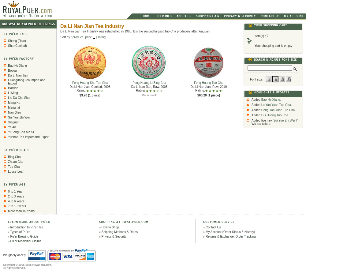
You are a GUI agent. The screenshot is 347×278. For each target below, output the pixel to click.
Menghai (14, 107)
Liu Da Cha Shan (19, 98)
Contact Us (213, 227)
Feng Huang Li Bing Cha (149, 81)
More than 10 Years (21, 211)
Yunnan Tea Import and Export (28, 137)
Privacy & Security (114, 236)
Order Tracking (245, 236)
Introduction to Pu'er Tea (26, 227)
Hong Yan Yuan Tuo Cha (278, 110)
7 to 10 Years (17, 206)
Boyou (12, 70)
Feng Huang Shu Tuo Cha (90, 81)
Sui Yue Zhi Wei (19, 117)
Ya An (12, 127)
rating (102, 37)
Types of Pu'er (20, 232)
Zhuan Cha (15, 161)
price (88, 37)
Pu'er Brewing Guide (24, 236)
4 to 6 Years (16, 201)
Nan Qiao (14, 112)
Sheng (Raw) (17, 41)
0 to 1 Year (15, 191)
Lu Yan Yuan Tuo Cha (276, 105)
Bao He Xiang (17, 65)
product (78, 37)
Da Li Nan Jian (18, 75)
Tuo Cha (14, 166)
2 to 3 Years (16, 196)
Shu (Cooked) (17, 45)
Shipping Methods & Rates (120, 232)
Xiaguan (13, 122)
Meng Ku (14, 102)
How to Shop (110, 227)
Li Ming (13, 93)
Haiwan (13, 88)
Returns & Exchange (220, 236)
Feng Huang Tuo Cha (208, 81)
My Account (214, 232)
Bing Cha (14, 157)
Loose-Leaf (15, 171)
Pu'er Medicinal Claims (25, 241)
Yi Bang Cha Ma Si (21, 132)
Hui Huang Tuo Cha (274, 115)
